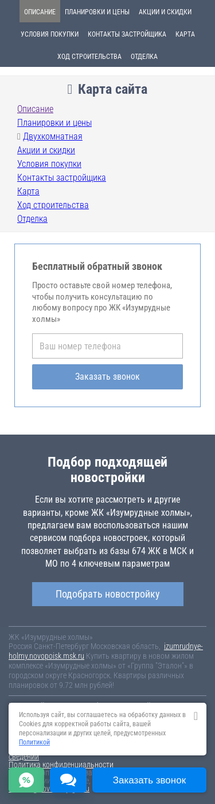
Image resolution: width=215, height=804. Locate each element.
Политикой (34, 742)
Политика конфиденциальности (61, 764)
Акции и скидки (165, 12)
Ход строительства (89, 57)
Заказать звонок (107, 376)
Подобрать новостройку (108, 594)
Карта (185, 34)
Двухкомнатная (53, 136)
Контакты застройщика (127, 34)
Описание (40, 12)
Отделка (144, 57)
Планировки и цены (97, 12)
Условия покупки (50, 34)
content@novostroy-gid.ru (49, 788)
